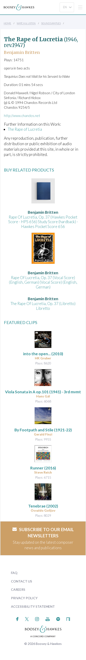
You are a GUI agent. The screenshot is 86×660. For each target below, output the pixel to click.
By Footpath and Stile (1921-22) (43, 429)
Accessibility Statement (33, 606)
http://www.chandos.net (22, 116)
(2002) (43, 506)
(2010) (43, 353)
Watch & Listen (26, 23)
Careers (18, 589)
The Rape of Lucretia (25, 129)
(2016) (43, 468)
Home (7, 23)
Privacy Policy (24, 598)
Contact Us (21, 581)
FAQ (14, 573)
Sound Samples (51, 23)
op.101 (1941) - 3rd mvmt (43, 391)
